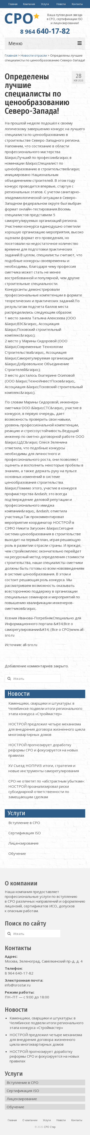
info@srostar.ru (17, 985)
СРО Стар (49, 1127)
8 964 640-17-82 (19, 973)
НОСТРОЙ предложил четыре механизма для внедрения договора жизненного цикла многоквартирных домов (46, 729)
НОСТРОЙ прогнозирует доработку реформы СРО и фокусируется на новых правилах (43, 750)
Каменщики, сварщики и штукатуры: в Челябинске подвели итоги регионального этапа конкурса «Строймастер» (45, 708)
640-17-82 (45, 31)
